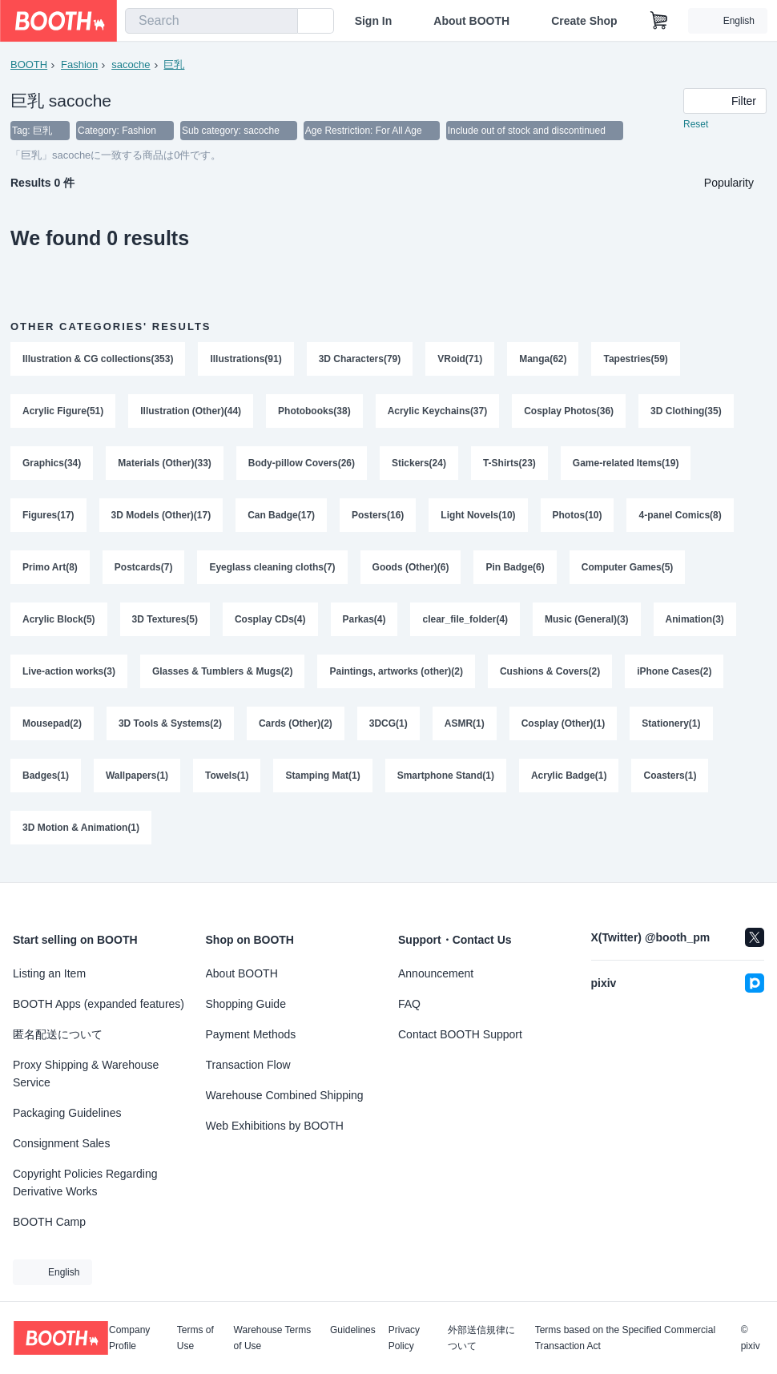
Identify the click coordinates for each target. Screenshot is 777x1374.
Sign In (374, 20)
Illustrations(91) (246, 359)
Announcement (435, 973)
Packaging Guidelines (67, 1112)
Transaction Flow (248, 1064)
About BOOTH (471, 20)
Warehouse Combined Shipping (285, 1095)
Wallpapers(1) (137, 782)
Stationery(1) (671, 729)
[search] (282, 21)
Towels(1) (226, 782)
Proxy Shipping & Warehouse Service (86, 1073)
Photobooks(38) (314, 412)
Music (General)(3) (588, 624)
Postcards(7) (144, 571)
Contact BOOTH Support (460, 1034)
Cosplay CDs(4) (270, 624)
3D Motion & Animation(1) (80, 835)
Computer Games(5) (628, 571)
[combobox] (211, 21)
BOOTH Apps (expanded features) (98, 1003)
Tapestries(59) (636, 359)
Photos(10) (577, 518)
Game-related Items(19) (626, 465)
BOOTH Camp (49, 1221)
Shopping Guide (246, 1003)
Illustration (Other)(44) (190, 412)
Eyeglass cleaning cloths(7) (273, 571)
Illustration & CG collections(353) (98, 359)
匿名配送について (58, 1034)
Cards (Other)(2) (295, 729)
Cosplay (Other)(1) (563, 729)
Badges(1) (45, 782)
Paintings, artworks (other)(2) (397, 677)
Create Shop (584, 20)
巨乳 (174, 64)
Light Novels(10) (478, 518)
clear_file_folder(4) (466, 624)
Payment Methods (251, 1034)
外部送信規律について (481, 1338)
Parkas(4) (364, 624)
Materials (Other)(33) (164, 465)
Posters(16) (378, 518)
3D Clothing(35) (687, 412)
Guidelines (353, 1330)
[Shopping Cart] (659, 21)
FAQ (409, 1003)
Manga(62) (543, 359)
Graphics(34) (51, 465)
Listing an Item (49, 973)
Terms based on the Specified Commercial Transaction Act (625, 1338)
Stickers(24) (419, 465)
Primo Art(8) (50, 571)
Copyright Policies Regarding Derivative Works (85, 1182)
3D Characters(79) (360, 359)
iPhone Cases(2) (675, 677)
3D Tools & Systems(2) (170, 729)
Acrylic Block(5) (58, 624)
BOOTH (28, 64)
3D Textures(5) (165, 624)
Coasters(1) (670, 782)
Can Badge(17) (281, 518)
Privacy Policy (404, 1338)
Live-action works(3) (68, 677)
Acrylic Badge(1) (569, 782)
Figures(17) (48, 518)
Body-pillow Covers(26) (301, 465)
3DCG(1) (388, 729)
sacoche (130, 64)
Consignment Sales (61, 1143)
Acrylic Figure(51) (62, 412)
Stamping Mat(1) (323, 782)
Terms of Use (195, 1338)
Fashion (79, 64)
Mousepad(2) (52, 729)
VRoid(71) (460, 359)
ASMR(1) (465, 729)
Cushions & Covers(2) (551, 677)
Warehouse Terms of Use (273, 1338)
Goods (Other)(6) (410, 571)
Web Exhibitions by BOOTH (275, 1125)
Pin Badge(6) (515, 571)
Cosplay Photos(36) (569, 412)
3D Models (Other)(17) (161, 518)
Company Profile (129, 1338)
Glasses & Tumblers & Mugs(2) (222, 677)
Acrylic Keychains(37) (438, 412)
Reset (695, 125)
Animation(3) (695, 624)
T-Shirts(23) (509, 465)
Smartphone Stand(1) (445, 782)
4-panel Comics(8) (680, 518)
